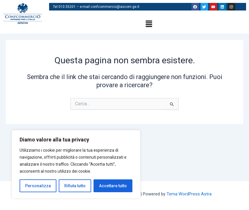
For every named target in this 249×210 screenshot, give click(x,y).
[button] (149, 24)
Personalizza (38, 185)
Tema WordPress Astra (189, 194)
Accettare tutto (113, 185)
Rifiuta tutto (75, 185)
